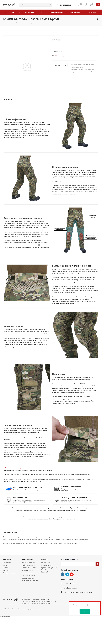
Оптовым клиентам (9, 573)
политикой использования (78, 606)
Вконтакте (62, 574)
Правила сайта (46, 562)
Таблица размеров (28, 562)
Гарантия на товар (28, 575)
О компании (7, 562)
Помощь (44, 559)
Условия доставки (28, 573)
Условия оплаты (27, 570)
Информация (27, 559)
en (98, 5)
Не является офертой (29, 568)
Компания (7, 559)
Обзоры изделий (47, 565)
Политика (6, 570)
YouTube (72, 574)
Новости (6, 565)
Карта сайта (45, 572)
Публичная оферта (28, 565)
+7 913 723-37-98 (65, 5)
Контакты (6, 568)
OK (85, 611)
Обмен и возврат (28, 578)
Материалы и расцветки (30, 581)
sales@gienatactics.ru (70, 588)
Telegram (67, 574)
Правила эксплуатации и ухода (49, 568)
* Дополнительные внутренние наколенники (19, 468)
